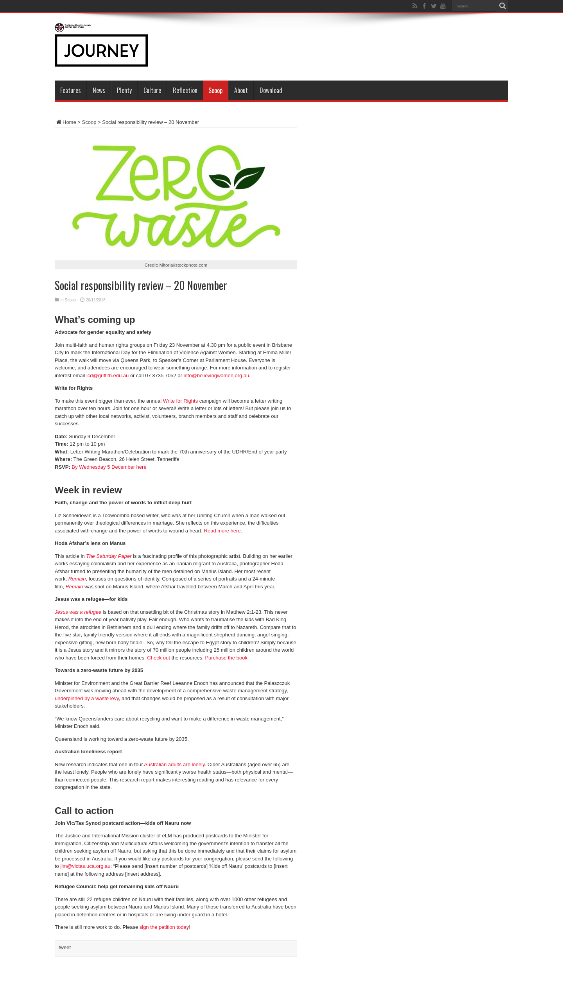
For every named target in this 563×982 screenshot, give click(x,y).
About (241, 90)
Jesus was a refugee (78, 612)
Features (70, 90)
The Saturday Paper (108, 556)
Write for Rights (180, 401)
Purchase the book (226, 658)
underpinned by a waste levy (87, 698)
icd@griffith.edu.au (107, 375)
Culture (152, 90)
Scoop (215, 90)
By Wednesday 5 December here (109, 467)
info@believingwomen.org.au (216, 375)
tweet (65, 947)
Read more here (222, 531)
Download (271, 90)
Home (65, 122)
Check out (158, 658)
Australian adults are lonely (174, 764)
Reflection (185, 90)
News (99, 90)
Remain (77, 579)
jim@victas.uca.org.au (85, 866)
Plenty (124, 90)
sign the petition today (164, 927)
